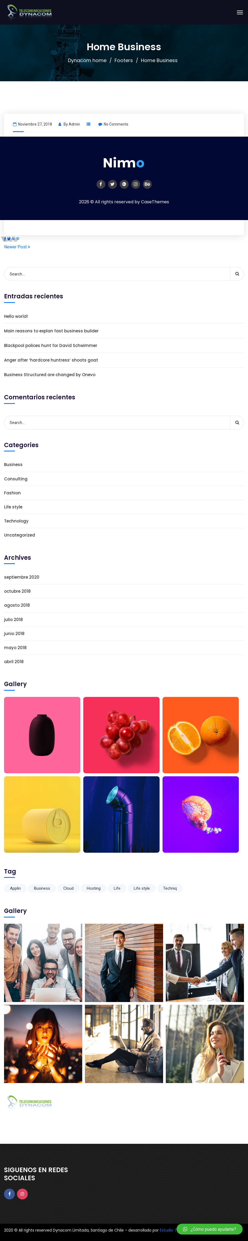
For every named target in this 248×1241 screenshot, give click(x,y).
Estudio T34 (171, 1230)
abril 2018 (14, 662)
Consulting (15, 479)
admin (74, 124)
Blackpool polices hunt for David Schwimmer (50, 345)
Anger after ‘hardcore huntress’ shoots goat (51, 360)
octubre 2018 (17, 591)
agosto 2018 (17, 605)
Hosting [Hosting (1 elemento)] (94, 888)
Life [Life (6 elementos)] (117, 888)
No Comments (113, 124)
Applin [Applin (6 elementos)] (15, 888)
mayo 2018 (15, 647)
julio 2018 (13, 619)
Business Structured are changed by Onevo (49, 374)
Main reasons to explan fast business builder (51, 331)
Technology (16, 521)
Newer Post (17, 246)
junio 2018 (14, 633)
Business (13, 464)
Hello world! (16, 316)
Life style (13, 507)
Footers (124, 60)
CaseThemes (155, 202)
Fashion (12, 493)
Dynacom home (87, 60)
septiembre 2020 (21, 577)
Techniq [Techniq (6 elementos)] (170, 888)
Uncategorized (19, 535)
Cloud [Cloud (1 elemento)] (68, 888)
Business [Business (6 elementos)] (42, 888)
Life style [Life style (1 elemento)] (142, 888)
